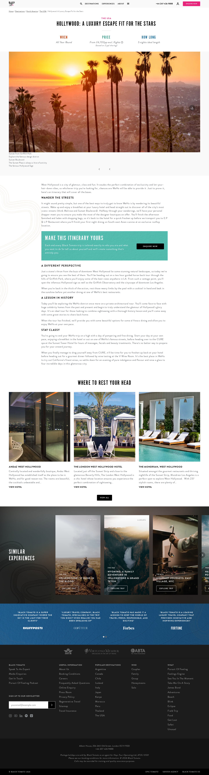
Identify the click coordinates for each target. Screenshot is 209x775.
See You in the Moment (180, 678)
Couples (135, 669)
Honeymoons (138, 683)
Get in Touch (16, 678)
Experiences (108, 3)
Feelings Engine (176, 674)
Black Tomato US (191, 772)
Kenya (98, 697)
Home (11, 11)
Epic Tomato (152, 772)
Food (170, 715)
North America (32, 11)
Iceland (99, 683)
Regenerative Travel (69, 701)
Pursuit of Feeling (178, 669)
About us (64, 669)
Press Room (65, 692)
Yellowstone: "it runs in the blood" (76, 579)
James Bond (174, 687)
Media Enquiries (17, 674)
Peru (97, 706)
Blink (170, 701)
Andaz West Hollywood (25, 466)
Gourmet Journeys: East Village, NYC (173, 579)
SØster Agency (170, 772)
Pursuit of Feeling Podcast (23, 683)
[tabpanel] (37, 442)
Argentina (100, 669)
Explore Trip (69, 588)
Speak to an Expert (19, 669)
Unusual (172, 729)
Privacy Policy (67, 697)
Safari (171, 724)
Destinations (92, 3)
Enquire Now (191, 4)
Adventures (174, 692)
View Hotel (15, 487)
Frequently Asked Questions (74, 683)
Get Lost (172, 720)
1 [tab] (103, 637)
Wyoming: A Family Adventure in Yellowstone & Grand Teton (123, 576)
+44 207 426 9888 (164, 3)
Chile (98, 678)
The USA (43, 11)
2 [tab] (106, 637)
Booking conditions (69, 674)
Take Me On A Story (179, 683)
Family (135, 674)
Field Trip (173, 711)
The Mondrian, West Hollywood (160, 466)
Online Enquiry (67, 687)
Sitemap (63, 706)
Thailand (99, 711)
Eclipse (171, 706)
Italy (97, 687)
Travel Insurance (68, 711)
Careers (63, 678)
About (121, 3)
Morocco (100, 701)
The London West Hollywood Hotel (98, 466)
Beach (171, 697)
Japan (98, 692)
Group (134, 678)
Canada (99, 674)
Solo (133, 687)
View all (104, 497)
